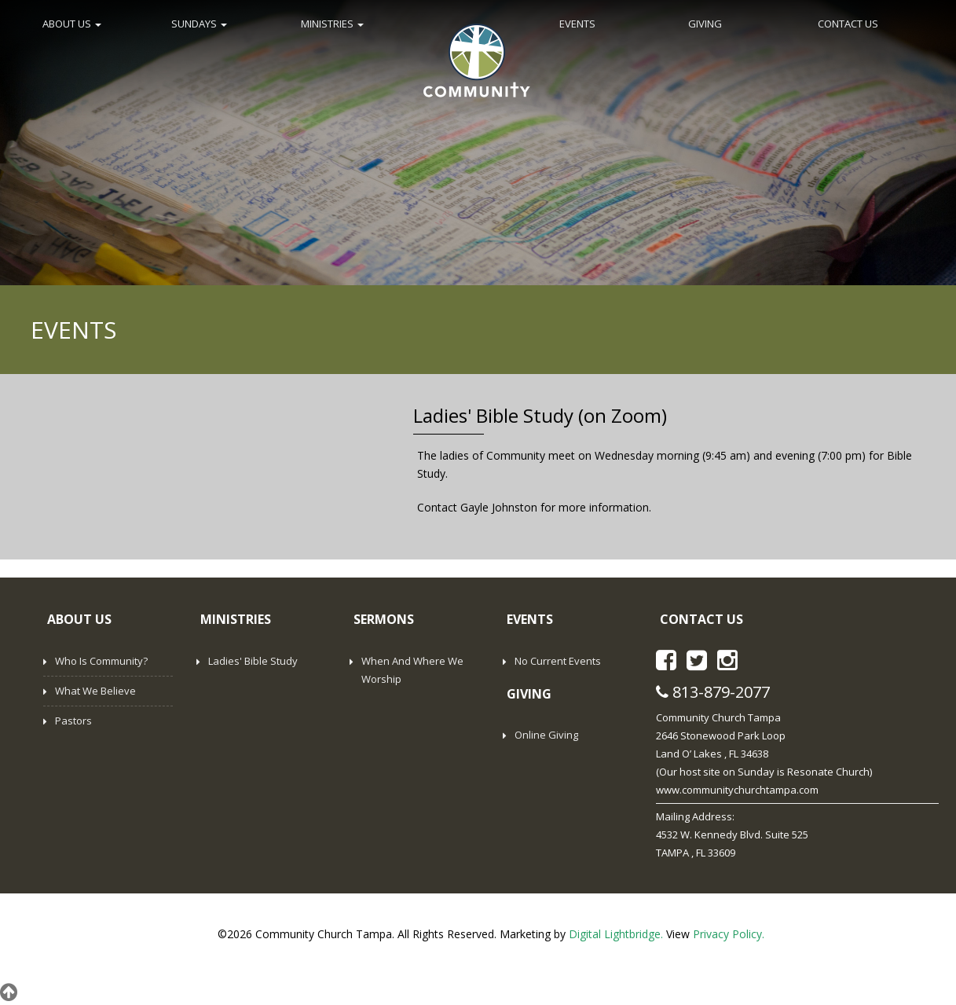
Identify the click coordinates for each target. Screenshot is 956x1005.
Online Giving (546, 735)
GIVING (705, 24)
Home (477, 59)
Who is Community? (101, 661)
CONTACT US (848, 24)
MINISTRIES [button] (332, 24)
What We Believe (95, 691)
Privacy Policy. (728, 933)
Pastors (73, 720)
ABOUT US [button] (71, 24)
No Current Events (558, 661)
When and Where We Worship (412, 670)
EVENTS (577, 24)
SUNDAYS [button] (199, 24)
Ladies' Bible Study (253, 661)
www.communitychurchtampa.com (737, 790)
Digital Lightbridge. (616, 933)
